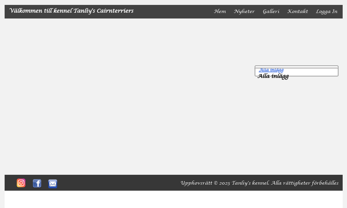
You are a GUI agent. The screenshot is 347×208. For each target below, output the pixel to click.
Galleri (271, 11)
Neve (15, 195)
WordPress (66, 195)
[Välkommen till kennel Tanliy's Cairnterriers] (71, 11)
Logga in (326, 11)
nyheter (244, 11)
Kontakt (297, 11)
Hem (220, 11)
